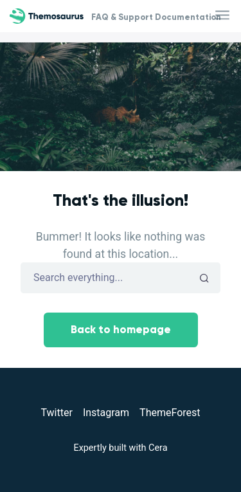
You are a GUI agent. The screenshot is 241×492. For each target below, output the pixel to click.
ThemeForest (169, 412)
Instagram (106, 412)
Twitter (56, 412)
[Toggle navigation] (223, 16)
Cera (157, 447)
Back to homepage (121, 329)
